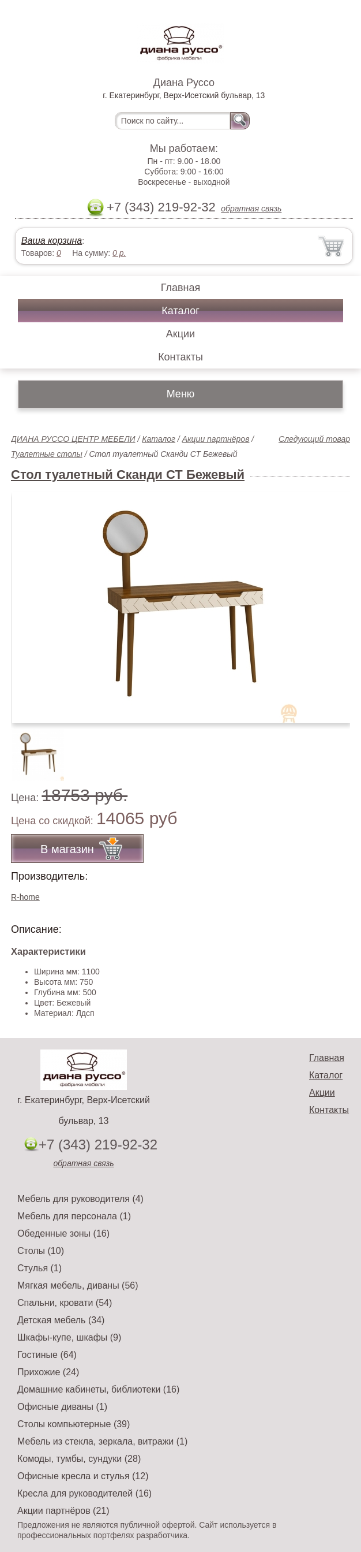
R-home (25, 897)
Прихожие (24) (48, 1372)
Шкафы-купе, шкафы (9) (69, 1337)
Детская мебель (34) (60, 1320)
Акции (180, 334)
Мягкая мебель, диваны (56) (77, 1285)
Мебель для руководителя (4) (80, 1199)
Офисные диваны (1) (62, 1407)
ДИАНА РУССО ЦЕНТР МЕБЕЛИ (73, 439)
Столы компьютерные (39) (73, 1424)
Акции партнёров (216, 439)
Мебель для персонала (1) (74, 1216)
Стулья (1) (39, 1268)
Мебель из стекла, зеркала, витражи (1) (102, 1441)
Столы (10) (40, 1251)
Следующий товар (314, 439)
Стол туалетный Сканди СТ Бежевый (128, 474)
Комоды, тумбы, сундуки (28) (79, 1459)
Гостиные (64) (47, 1355)
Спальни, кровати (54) (64, 1303)
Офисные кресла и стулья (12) (82, 1476)
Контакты (180, 357)
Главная (181, 287)
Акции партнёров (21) (63, 1511)
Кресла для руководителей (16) (84, 1493)
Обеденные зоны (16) (63, 1233)
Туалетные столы (46, 454)
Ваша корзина (51, 240)
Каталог (180, 311)
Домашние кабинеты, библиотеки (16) (98, 1389)
